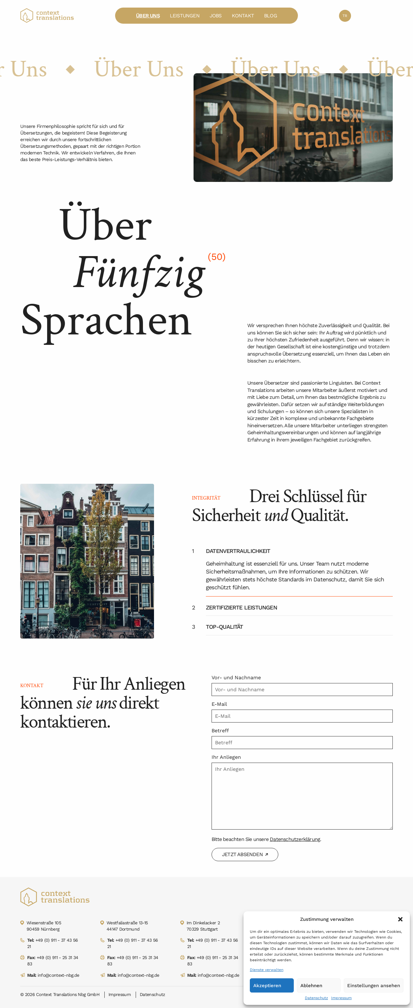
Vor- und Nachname (236, 678)
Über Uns (148, 16)
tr (344, 16)
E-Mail (219, 704)
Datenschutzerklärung (295, 839)
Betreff (220, 731)
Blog (270, 16)
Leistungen (185, 16)
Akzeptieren (267, 985)
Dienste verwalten (266, 970)
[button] (400, 919)
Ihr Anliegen (226, 757)
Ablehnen (311, 985)
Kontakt (243, 16)
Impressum (341, 998)
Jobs (216, 16)
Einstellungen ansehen (373, 985)
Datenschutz (316, 998)
